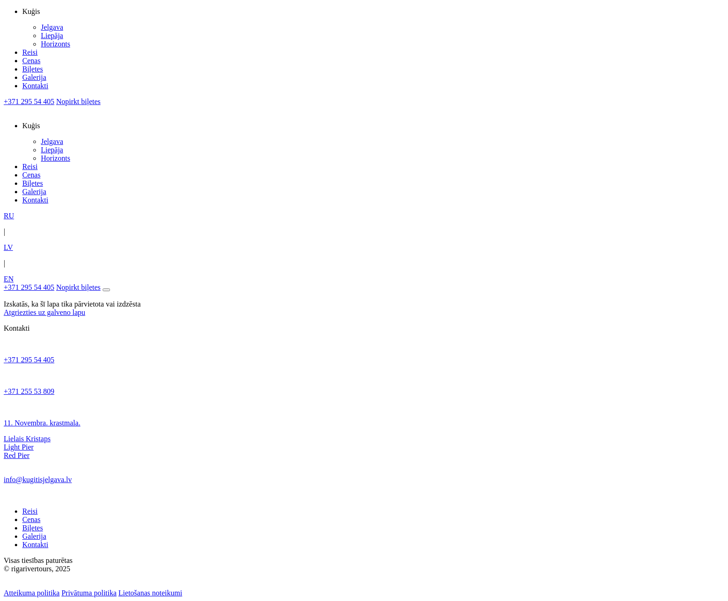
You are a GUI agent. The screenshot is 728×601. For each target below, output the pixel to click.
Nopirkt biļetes (78, 101)
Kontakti (35, 86)
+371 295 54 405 (29, 101)
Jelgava (52, 27)
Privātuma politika (89, 593)
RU (9, 216)
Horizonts (55, 44)
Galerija (34, 77)
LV (8, 247)
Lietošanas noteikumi (150, 593)
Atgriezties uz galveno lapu (44, 312)
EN (8, 279)
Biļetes (32, 69)
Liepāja (52, 35)
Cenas (31, 61)
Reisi (30, 52)
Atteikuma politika (31, 593)
